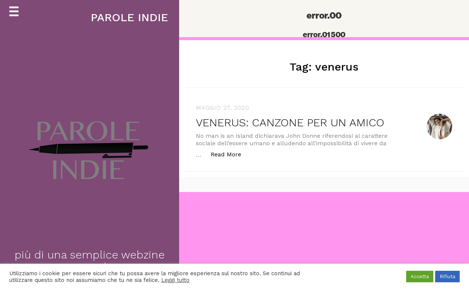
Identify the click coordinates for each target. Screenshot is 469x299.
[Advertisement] (223, 244)
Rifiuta (447, 276)
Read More (230, 154)
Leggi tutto (175, 280)
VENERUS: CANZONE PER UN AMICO (290, 122)
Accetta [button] (420, 276)
